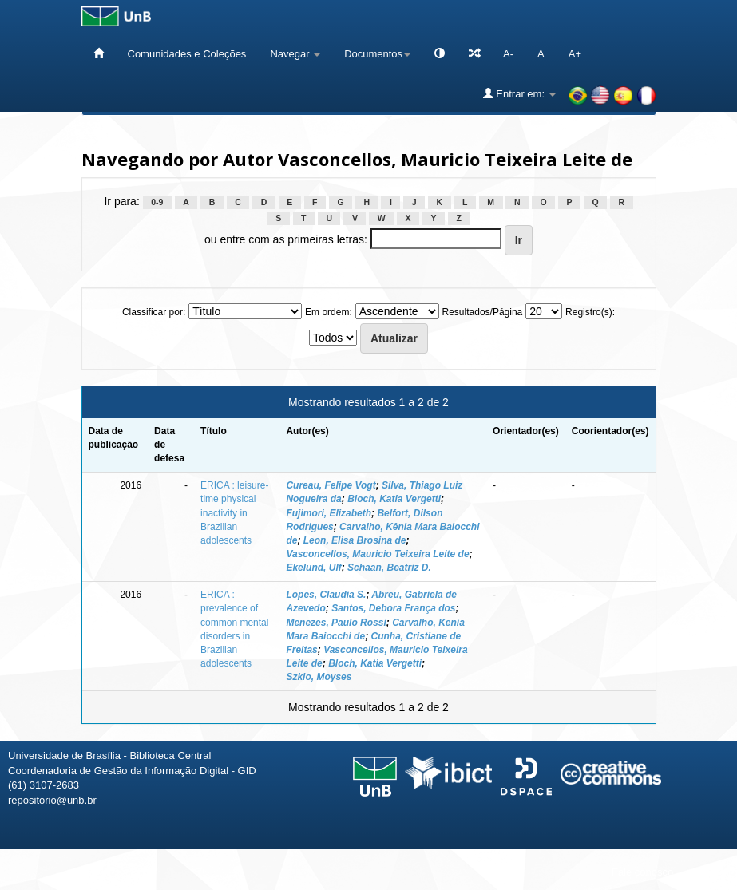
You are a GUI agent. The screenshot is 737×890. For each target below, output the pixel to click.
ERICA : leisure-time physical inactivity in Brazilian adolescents (234, 513)
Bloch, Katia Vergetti (394, 498)
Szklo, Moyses (318, 676)
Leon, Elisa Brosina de (354, 540)
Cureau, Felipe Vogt (330, 485)
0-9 (157, 202)
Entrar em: (519, 93)
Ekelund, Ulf (313, 567)
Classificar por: (153, 312)
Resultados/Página (482, 312)
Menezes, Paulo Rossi (336, 622)
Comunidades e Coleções (187, 54)
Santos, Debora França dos (393, 608)
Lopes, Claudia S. (326, 594)
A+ (575, 54)
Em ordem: (328, 312)
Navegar (295, 54)
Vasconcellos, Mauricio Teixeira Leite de (377, 554)
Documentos (377, 54)
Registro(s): (590, 312)
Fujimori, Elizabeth (328, 513)
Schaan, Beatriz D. (389, 567)
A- (508, 54)
